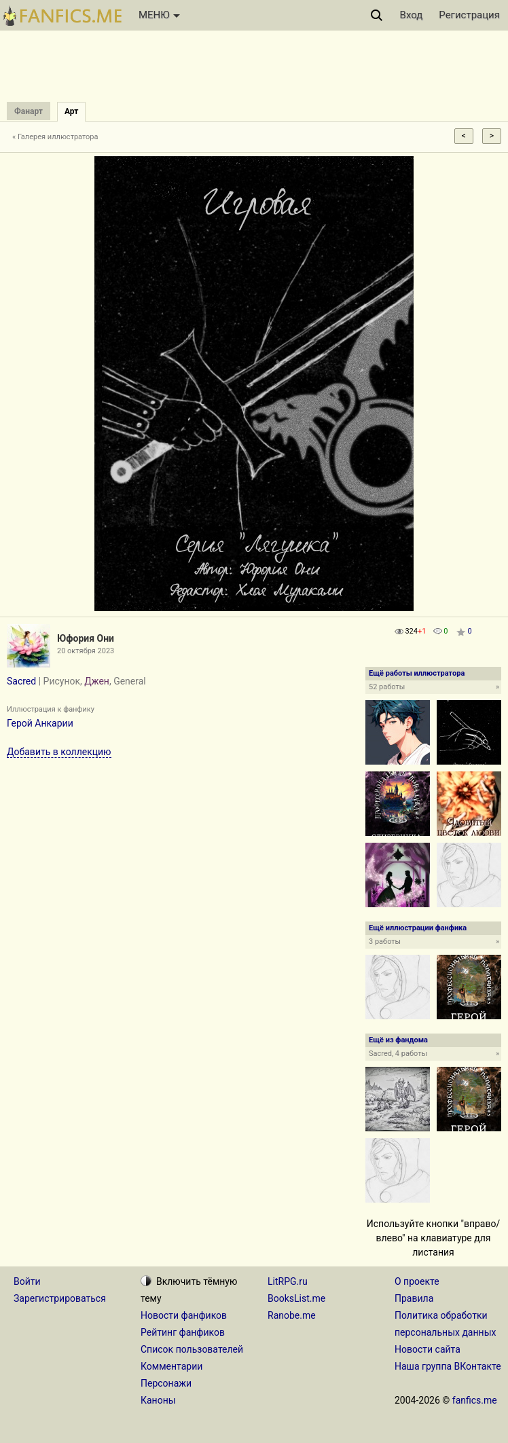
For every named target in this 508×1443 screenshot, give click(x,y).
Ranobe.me (292, 1315)
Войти (27, 1281)
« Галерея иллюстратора (55, 136)
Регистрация (469, 15)
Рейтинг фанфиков (183, 1332)
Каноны (158, 1400)
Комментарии (171, 1366)
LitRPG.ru (288, 1281)
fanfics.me (474, 1400)
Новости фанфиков (184, 1315)
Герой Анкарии (40, 723)
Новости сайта (427, 1349)
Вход (411, 15)
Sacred (21, 681)
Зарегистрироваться (60, 1298)
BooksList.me (296, 1298)
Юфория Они (85, 638)
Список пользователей (192, 1349)
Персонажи (166, 1383)
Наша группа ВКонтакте (448, 1366)
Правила (414, 1298)
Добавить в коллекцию (59, 751)
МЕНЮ (159, 15)
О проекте (417, 1281)
